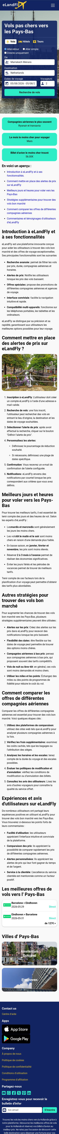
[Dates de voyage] (22, 83)
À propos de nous (11, 1053)
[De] (32, 62)
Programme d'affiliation (15, 1079)
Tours (38, 42)
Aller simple (30, 49)
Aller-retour (11, 49)
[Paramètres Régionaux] (46, 5)
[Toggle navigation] (53, 5)
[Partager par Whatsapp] (9, 1094)
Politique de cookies (13, 1060)
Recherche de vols (29, 92)
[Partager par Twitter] (19, 1094)
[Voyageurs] (49, 83)
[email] (24, 1110)
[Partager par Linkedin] (29, 1094)
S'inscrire (50, 1109)
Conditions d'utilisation (14, 1073)
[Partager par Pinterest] (24, 1094)
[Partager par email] (4, 1094)
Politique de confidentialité (16, 1066)
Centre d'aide (9, 1014)
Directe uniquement (16, 52)
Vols (10, 42)
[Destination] (32, 73)
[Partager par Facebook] (14, 1094)
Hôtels (24, 42)
